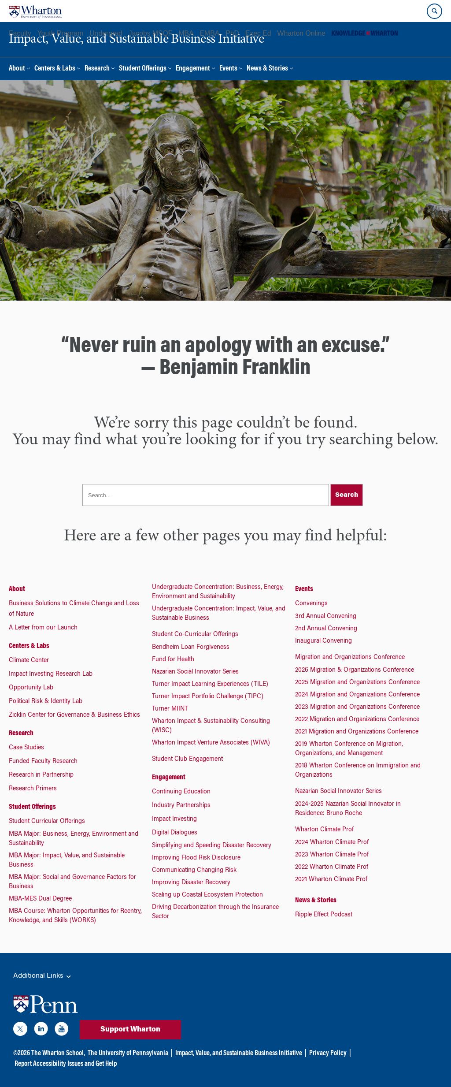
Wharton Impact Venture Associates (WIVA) (211, 743)
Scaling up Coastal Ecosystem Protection (207, 895)
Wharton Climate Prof (324, 830)
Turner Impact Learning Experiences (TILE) (210, 684)
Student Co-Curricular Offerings (195, 635)
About (17, 69)
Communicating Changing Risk (194, 870)
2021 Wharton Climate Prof (331, 880)
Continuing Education (181, 792)
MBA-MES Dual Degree (40, 899)
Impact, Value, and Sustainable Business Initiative (238, 1053)
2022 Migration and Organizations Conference (357, 720)
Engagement (193, 69)
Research (97, 69)
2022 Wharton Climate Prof (331, 867)
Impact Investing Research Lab (50, 674)
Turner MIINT (170, 709)
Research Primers (33, 789)
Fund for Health (173, 660)
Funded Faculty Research (43, 762)
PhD (232, 33)
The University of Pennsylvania (128, 1053)
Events (228, 69)
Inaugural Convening (323, 641)
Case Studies (26, 748)
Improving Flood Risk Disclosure (196, 858)
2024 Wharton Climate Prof (332, 843)
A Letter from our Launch (43, 628)
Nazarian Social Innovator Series (195, 672)
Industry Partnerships (181, 806)
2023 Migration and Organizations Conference (357, 707)
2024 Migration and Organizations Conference (357, 695)
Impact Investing (174, 819)
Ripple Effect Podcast (323, 915)
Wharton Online (301, 33)
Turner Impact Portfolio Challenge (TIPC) (207, 697)
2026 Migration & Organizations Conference (354, 670)
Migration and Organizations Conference (350, 658)
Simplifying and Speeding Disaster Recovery (211, 846)
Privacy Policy (328, 1053)
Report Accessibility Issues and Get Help (66, 1064)
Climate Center (29, 661)
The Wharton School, (58, 1053)
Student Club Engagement (187, 759)
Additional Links (42, 976)
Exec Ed (258, 33)
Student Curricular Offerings (47, 822)
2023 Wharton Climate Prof (332, 855)
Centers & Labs (54, 69)
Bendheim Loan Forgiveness (190, 647)
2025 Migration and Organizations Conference (357, 683)
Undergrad (105, 33)
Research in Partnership (41, 775)
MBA (185, 33)
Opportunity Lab (31, 688)
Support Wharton (130, 1029)
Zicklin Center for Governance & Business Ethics (74, 715)
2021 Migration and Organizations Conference (356, 732)
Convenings (311, 604)
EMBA (210, 33)
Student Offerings (142, 69)
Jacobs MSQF (151, 33)
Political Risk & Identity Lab (45, 702)
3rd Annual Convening (325, 617)
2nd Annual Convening (326, 629)
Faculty (20, 33)
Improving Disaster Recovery (191, 883)
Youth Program (60, 33)
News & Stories (267, 69)
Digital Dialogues (174, 833)
